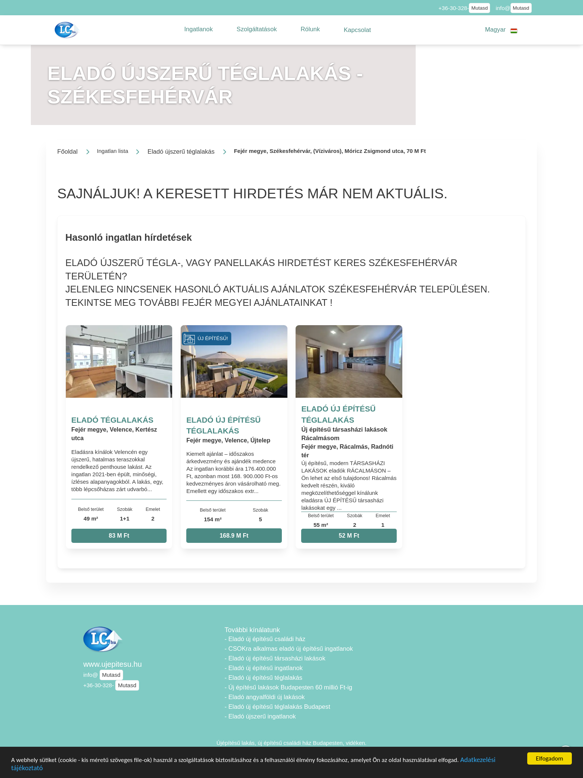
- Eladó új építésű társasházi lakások (275, 658)
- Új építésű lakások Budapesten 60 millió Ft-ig (288, 687)
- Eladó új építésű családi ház (265, 639)
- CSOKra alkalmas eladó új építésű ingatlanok (289, 648)
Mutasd (479, 8)
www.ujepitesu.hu (112, 664)
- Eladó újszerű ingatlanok (260, 716)
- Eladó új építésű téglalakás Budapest (277, 706)
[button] (198, 29)
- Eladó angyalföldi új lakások (265, 697)
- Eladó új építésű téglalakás (263, 677)
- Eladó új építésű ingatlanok (264, 668)
